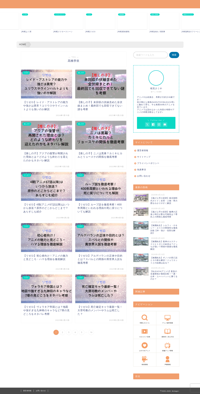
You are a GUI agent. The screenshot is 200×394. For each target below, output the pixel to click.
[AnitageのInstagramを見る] (159, 124)
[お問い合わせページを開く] (165, 124)
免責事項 (141, 169)
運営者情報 (142, 150)
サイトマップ (143, 157)
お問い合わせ (143, 176)
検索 (174, 55)
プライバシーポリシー (148, 163)
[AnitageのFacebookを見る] (153, 124)
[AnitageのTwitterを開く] (147, 124)
